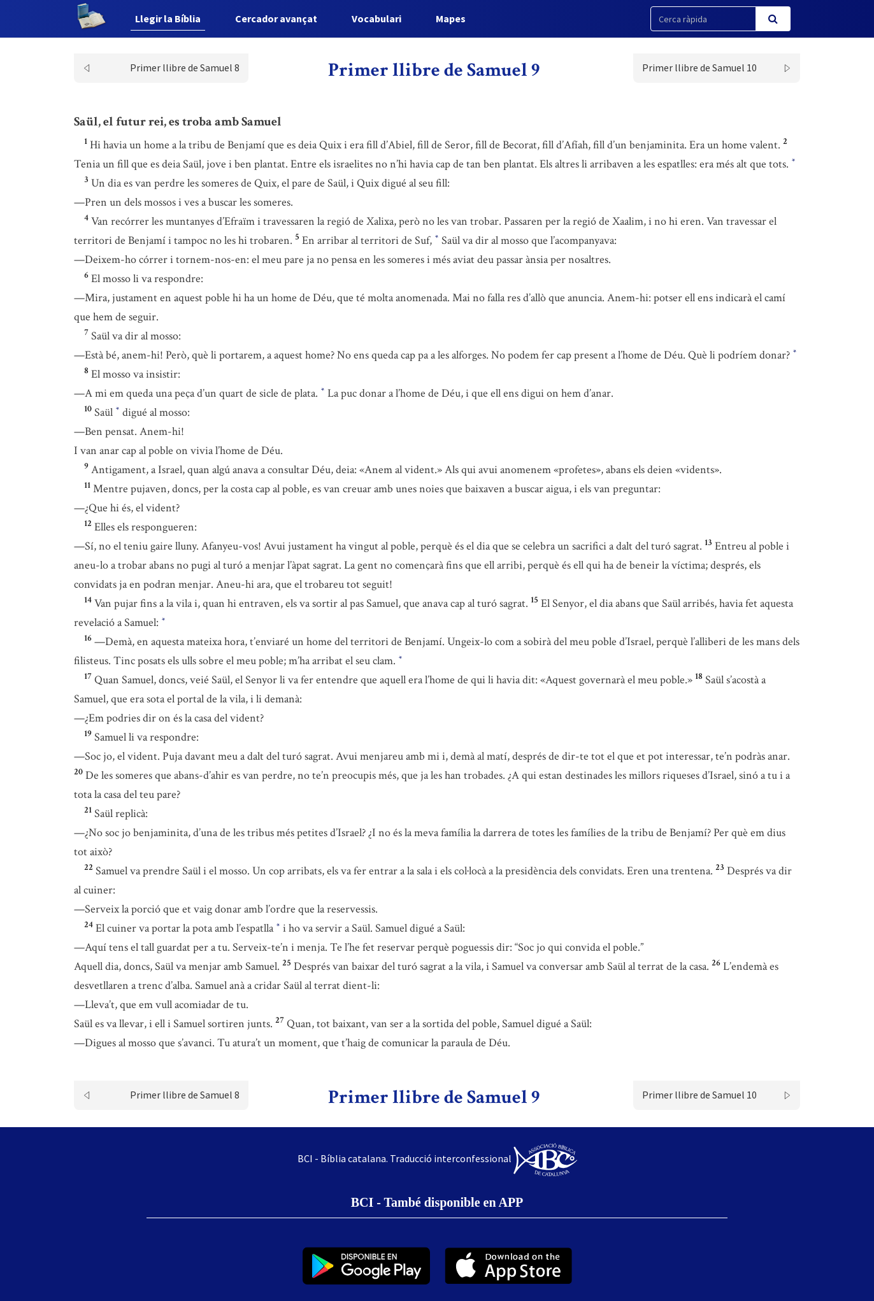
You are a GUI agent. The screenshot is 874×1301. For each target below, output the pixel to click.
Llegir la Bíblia (168, 18)
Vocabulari (376, 18)
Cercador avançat (276, 18)
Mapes (451, 18)
